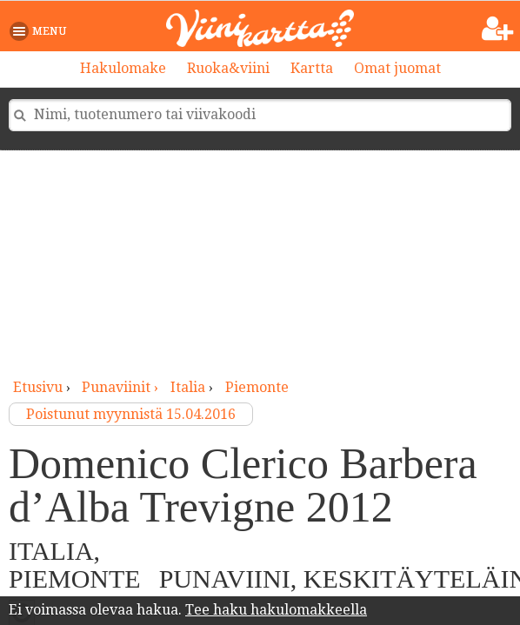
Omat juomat (397, 68)
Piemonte (257, 387)
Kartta (311, 68)
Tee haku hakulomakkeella (276, 610)
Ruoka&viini (228, 68)
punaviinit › (122, 387)
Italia (187, 387)
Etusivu (38, 387)
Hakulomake (123, 68)
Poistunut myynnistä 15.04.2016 (131, 414)
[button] (41, 31)
